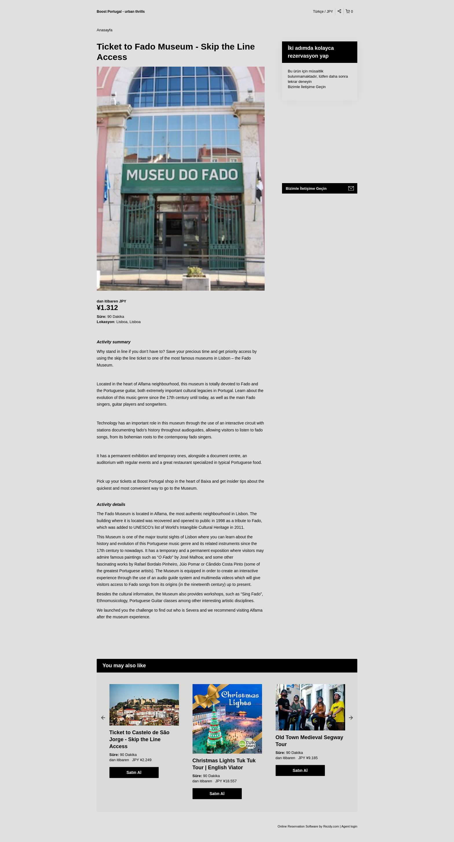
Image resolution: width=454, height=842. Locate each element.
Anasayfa (104, 30)
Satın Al (134, 772)
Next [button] (351, 717)
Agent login (349, 826)
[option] (144, 731)
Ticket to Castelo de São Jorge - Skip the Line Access (139, 739)
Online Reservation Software (298, 826)
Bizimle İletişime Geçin (307, 87)
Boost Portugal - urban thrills (121, 12)
